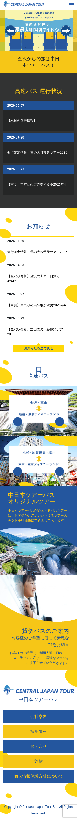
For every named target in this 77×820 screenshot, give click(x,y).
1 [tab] (11, 40)
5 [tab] (65, 40)
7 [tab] (38, 51)
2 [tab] (25, 40)
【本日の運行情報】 (22, 121)
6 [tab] (25, 51)
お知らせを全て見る (38, 348)
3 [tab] (38, 40)
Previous (10, 30)
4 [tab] (51, 40)
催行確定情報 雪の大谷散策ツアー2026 (37, 152)
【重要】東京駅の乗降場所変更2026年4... (37, 184)
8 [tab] (51, 51)
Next (66, 30)
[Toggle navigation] (74, 5)
